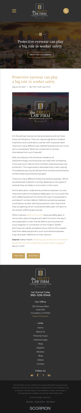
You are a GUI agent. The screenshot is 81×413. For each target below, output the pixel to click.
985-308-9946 (40, 295)
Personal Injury (40, 336)
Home (40, 328)
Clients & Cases (40, 340)
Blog (40, 356)
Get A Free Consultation (40, 54)
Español (40, 348)
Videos (40, 360)
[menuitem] (29, 401)
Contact (40, 364)
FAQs (40, 344)
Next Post (33, 256)
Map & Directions (40, 316)
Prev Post (18, 256)
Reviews (40, 352)
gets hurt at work (35, 215)
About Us (40, 332)
